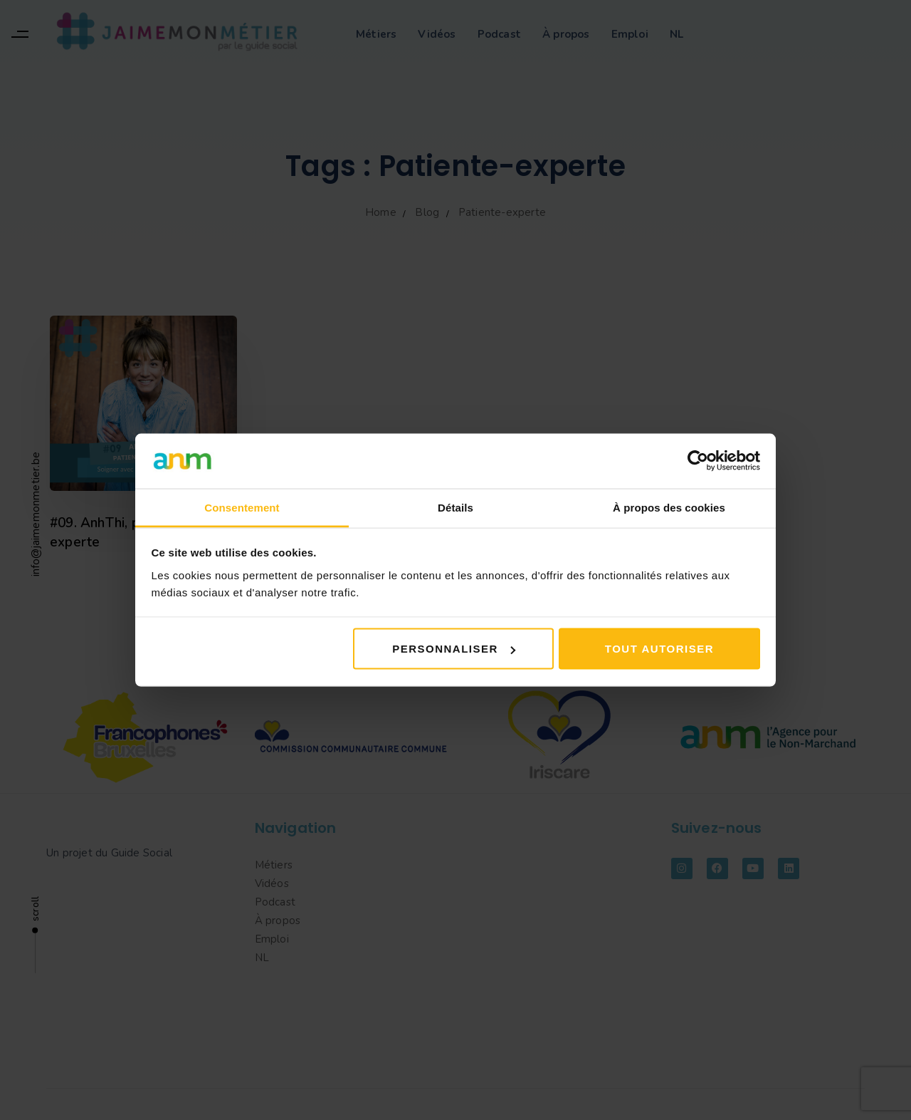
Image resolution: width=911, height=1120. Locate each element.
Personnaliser (453, 649)
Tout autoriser (659, 649)
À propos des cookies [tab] (669, 507)
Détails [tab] (455, 507)
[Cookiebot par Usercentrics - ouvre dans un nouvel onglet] (698, 461)
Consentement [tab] (241, 507)
